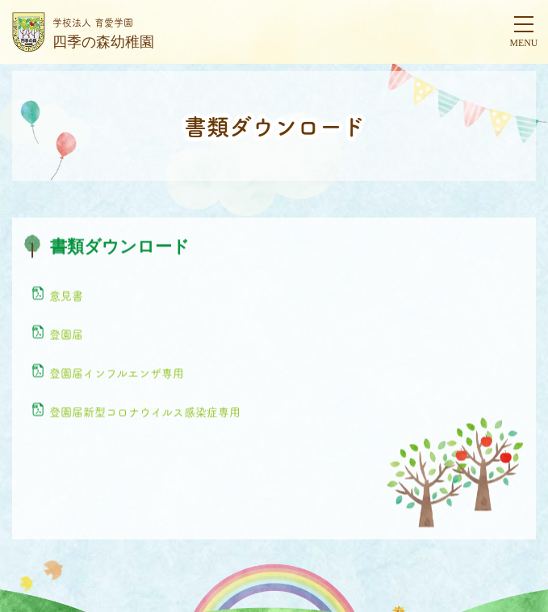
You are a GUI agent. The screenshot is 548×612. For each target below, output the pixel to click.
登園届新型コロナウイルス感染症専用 (145, 412)
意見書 (66, 295)
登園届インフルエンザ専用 (116, 373)
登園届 (66, 334)
